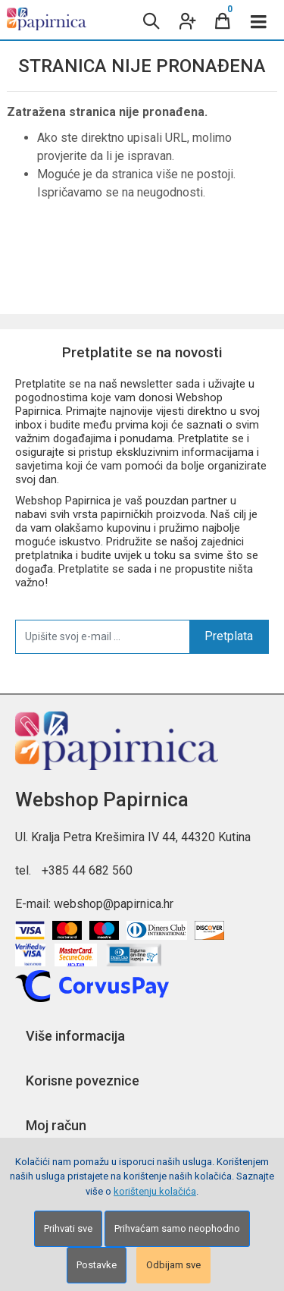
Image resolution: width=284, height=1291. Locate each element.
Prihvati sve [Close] (68, 1228)
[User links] (186, 20)
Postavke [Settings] (96, 1265)
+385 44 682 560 (87, 870)
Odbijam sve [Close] (173, 1265)
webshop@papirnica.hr (113, 904)
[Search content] (150, 20)
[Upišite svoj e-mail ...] (102, 636)
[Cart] (222, 20)
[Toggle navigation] (259, 20)
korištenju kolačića (155, 1191)
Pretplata (228, 636)
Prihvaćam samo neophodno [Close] (177, 1228)
